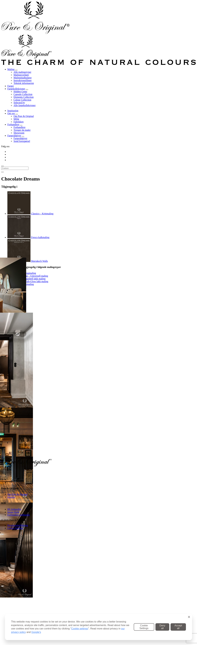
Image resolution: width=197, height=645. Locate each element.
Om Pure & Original (24, 116)
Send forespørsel (22, 141)
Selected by (19, 102)
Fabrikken (19, 121)
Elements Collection (24, 97)
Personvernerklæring (17, 525)
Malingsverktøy (21, 75)
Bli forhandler (14, 509)
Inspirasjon (12, 110)
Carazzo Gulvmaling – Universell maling (27, 276)
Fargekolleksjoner (16, 88)
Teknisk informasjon (24, 83)
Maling (10, 69)
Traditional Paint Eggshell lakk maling (26, 278)
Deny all (162, 627)
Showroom (19, 132)
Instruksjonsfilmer (23, 80)
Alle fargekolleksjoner (25, 105)
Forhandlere (13, 124)
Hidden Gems (20, 91)
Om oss (11, 113)
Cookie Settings (15, 528)
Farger (10, 86)
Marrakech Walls (27, 261)
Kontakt (11, 497)
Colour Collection (22, 100)
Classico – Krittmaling (30, 213)
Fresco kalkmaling (28, 237)
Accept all (178, 627)
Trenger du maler (22, 130)
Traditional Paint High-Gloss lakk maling (27, 281)
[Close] (2, 586)
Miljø (16, 119)
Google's (36, 632)
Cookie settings (79, 628)
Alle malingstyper (22, 72)
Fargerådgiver (14, 135)
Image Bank (13, 512)
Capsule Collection (23, 94)
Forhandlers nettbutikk (18, 515)
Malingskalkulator (23, 77)
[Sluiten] (2, 534)
